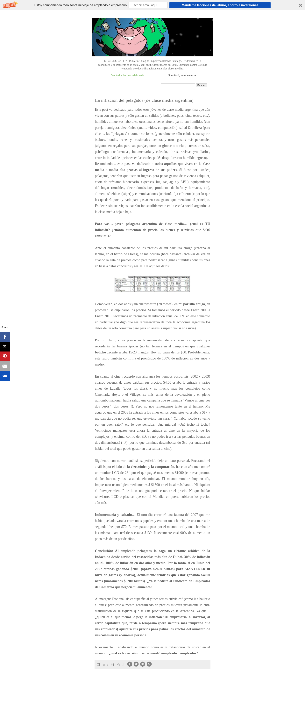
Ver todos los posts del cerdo (127, 75)
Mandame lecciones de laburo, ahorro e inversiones (220, 5)
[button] (152, 5)
